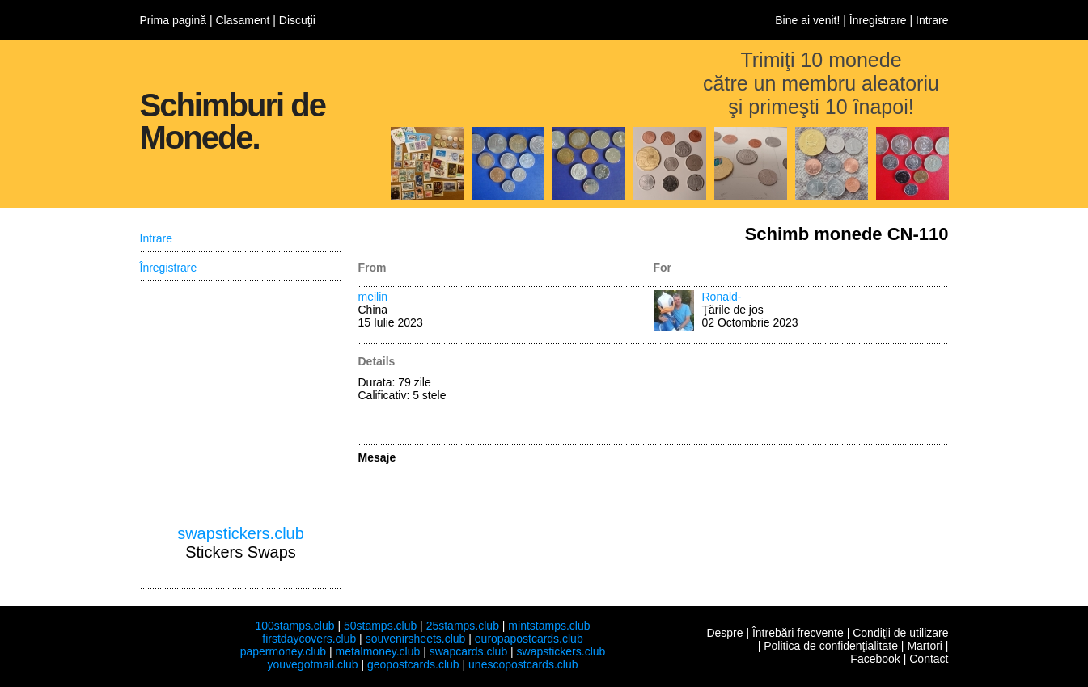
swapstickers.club (240, 533)
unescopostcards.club (523, 664)
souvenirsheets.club (416, 638)
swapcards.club (469, 651)
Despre (724, 632)
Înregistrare (878, 20)
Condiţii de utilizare (900, 632)
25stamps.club (462, 625)
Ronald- (722, 296)
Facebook (875, 658)
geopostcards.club (413, 664)
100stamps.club (294, 625)
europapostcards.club (529, 638)
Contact (928, 658)
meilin (373, 296)
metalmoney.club (377, 651)
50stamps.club (380, 625)
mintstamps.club (549, 625)
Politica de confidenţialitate (831, 645)
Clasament (242, 20)
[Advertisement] (241, 403)
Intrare (932, 20)
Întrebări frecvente (798, 632)
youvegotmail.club (313, 664)
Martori (924, 645)
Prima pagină (173, 20)
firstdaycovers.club (309, 638)
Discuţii (297, 20)
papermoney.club (283, 651)
